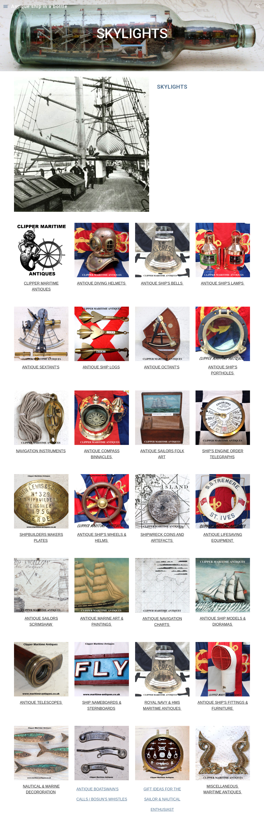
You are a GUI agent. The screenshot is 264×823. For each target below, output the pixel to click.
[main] (132, 35)
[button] (5, 6)
